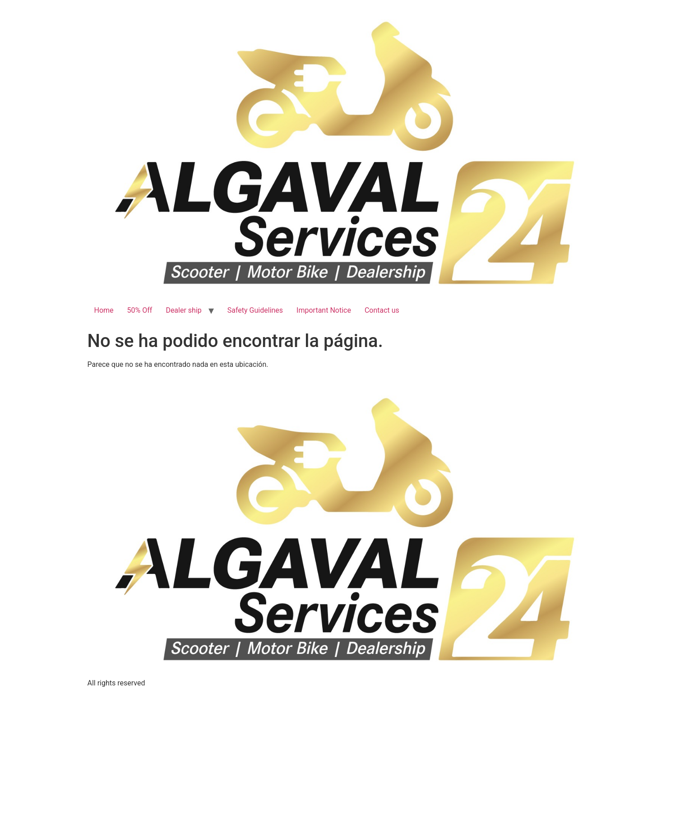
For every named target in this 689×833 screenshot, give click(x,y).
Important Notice (323, 310)
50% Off (140, 310)
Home (104, 310)
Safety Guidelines (255, 310)
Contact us (382, 310)
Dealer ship (183, 310)
